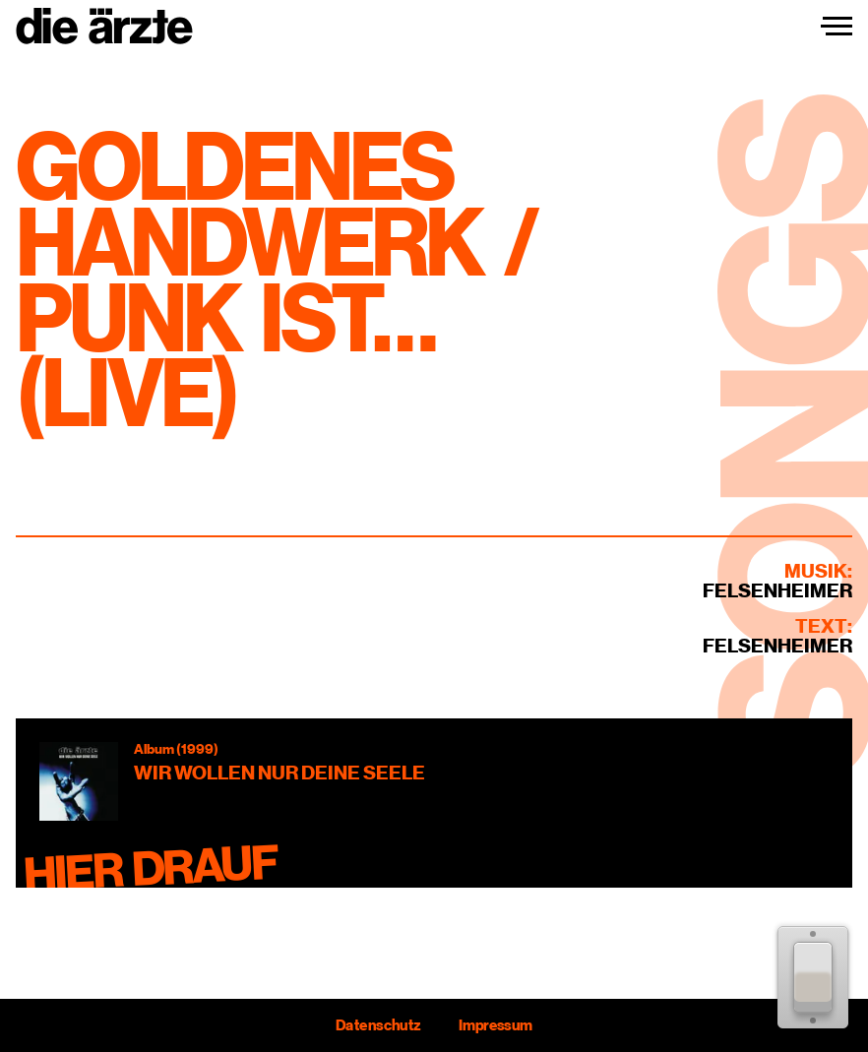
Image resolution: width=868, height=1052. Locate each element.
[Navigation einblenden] (836, 26)
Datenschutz (378, 1025)
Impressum (495, 1025)
